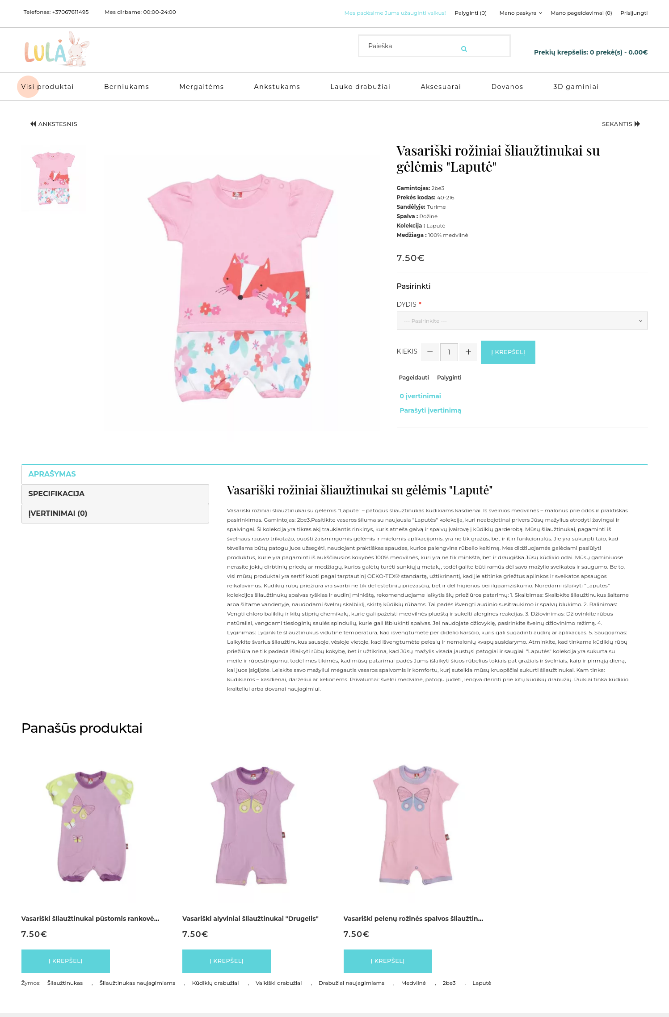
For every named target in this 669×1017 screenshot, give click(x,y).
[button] (53, 179)
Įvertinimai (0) (58, 513)
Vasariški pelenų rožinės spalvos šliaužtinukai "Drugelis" (435, 919)
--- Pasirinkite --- (425, 320)
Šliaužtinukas (65, 986)
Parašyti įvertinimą (428, 407)
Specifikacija (57, 494)
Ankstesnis (59, 126)
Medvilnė (413, 986)
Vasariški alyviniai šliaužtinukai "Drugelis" (250, 919)
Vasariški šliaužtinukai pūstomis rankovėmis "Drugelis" (111, 919)
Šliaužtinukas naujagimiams (137, 986)
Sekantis (617, 126)
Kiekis (407, 353)
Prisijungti (634, 13)
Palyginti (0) (462, 13)
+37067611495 (70, 12)
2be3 (449, 986)
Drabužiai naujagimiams (351, 986)
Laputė (481, 986)
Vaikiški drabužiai (279, 986)
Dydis (407, 304)
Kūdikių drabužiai (215, 986)
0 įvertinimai (417, 397)
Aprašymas (52, 474)
